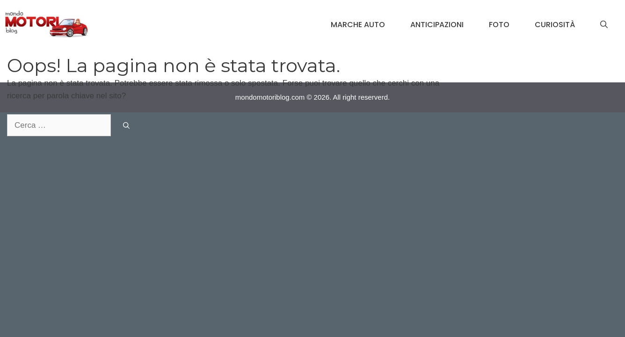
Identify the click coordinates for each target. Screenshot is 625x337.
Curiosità (555, 24)
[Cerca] (126, 126)
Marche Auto (358, 24)
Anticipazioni (437, 24)
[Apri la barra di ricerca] (604, 25)
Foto (499, 24)
